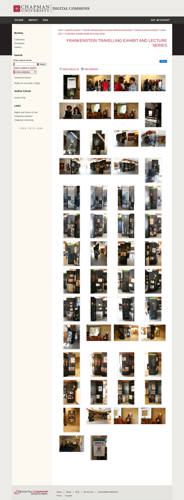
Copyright (68, 496)
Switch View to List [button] (71, 69)
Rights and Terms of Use (26, 112)
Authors (18, 47)
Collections (19, 39)
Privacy (59, 496)
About (69, 492)
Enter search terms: (23, 60)
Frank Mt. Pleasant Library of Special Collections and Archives (107, 30)
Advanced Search (22, 77)
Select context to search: (25, 68)
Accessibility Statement (108, 492)
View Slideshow (91, 69)
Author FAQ (20, 97)
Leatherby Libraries (72, 30)
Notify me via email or (27, 83)
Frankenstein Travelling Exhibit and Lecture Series (85, 33)
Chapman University (24, 120)
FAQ (77, 492)
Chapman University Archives (146, 30)
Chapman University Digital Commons (111, 8)
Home (60, 30)
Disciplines (19, 43)
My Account (88, 492)
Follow (163, 61)
